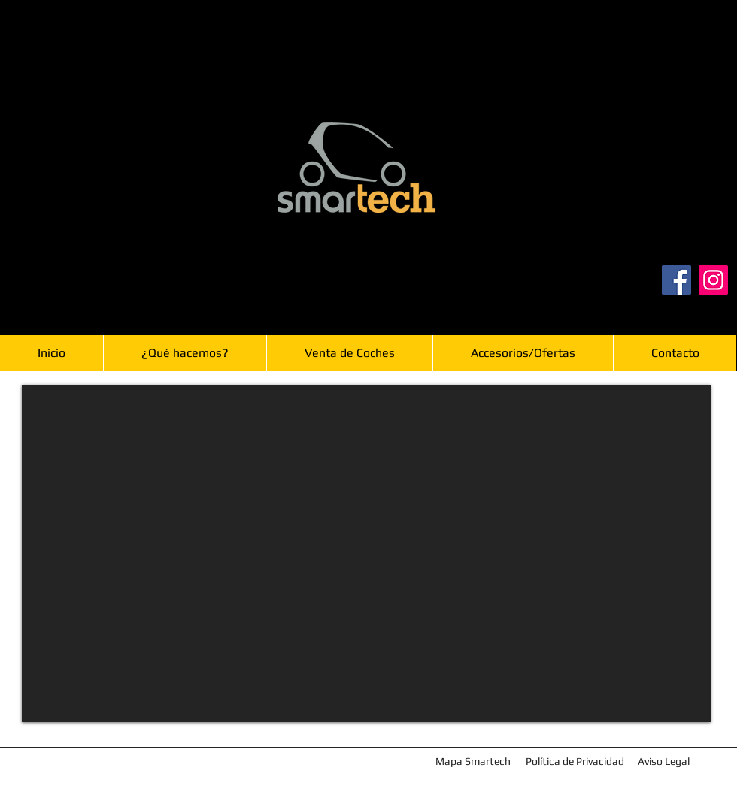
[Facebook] (676, 280)
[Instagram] (713, 280)
